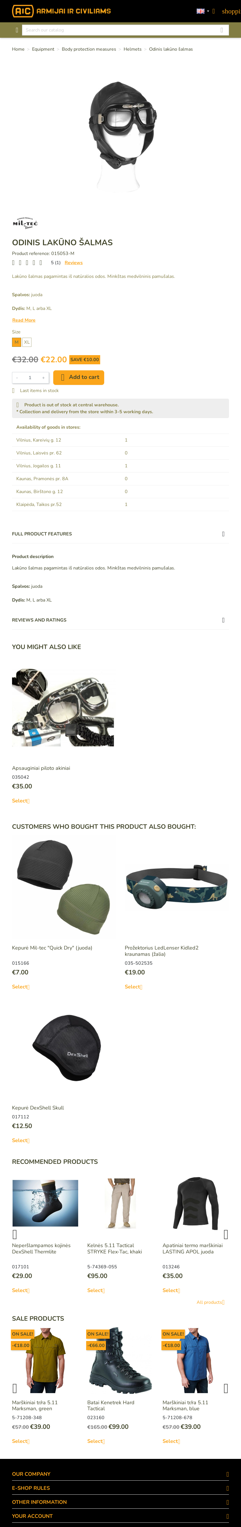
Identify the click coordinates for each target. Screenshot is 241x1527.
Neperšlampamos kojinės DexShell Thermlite (41, 1248)
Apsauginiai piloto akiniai (41, 768)
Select (23, 801)
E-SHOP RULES (31, 1488)
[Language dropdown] (203, 11)
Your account (32, 1516)
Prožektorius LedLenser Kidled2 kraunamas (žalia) (162, 951)
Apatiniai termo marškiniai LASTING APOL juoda (193, 1248)
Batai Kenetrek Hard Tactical (111, 1405)
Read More (23, 320)
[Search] (125, 30)
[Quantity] (30, 377)
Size (16, 332)
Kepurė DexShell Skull (38, 1107)
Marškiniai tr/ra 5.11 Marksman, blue (185, 1405)
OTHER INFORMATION (39, 1502)
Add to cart (78, 377)
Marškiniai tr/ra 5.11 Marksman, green (35, 1405)
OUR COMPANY (31, 1474)
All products (213, 1302)
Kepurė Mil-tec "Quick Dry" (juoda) (52, 947)
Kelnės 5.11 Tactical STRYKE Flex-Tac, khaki (114, 1248)
